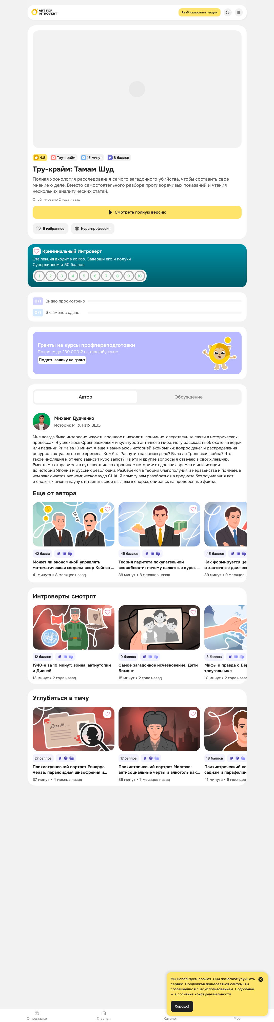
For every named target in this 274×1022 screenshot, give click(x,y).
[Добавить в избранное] (37, 251)
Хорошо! (182, 1006)
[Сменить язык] (228, 12)
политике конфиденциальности (204, 994)
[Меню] (239, 12)
